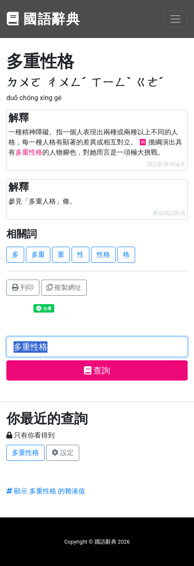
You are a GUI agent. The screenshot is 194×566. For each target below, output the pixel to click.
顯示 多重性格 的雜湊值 (45, 491)
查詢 (97, 370)
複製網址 (64, 287)
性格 (103, 254)
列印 (23, 287)
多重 (38, 254)
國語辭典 (43, 19)
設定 (63, 453)
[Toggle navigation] (175, 19)
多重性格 (25, 453)
